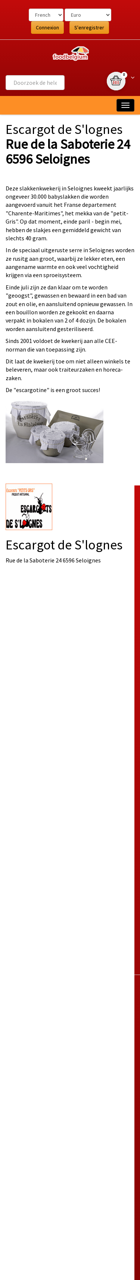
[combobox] (35, 82)
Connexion (47, 27)
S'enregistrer (89, 27)
